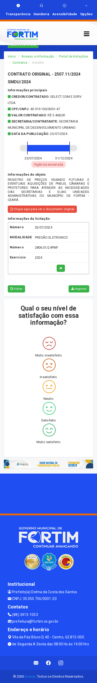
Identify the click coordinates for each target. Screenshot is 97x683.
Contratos (19, 62)
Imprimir (79, 289)
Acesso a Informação (37, 56)
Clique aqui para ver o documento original (42, 209)
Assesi (30, 676)
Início (12, 56)
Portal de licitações (73, 56)
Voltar (16, 289)
